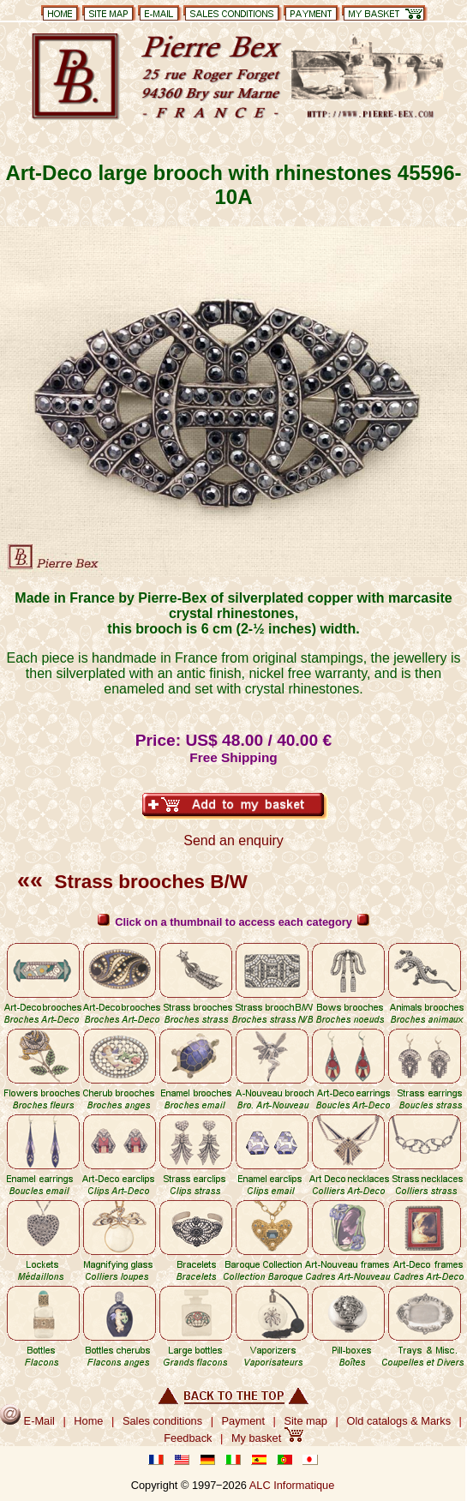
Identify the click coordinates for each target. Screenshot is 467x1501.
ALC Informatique (292, 1485)
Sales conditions (162, 1420)
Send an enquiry (233, 840)
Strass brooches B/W (132, 881)
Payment (244, 1420)
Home (88, 1420)
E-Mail (27, 1420)
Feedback (188, 1438)
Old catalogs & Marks (398, 1420)
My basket (267, 1438)
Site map (305, 1420)
